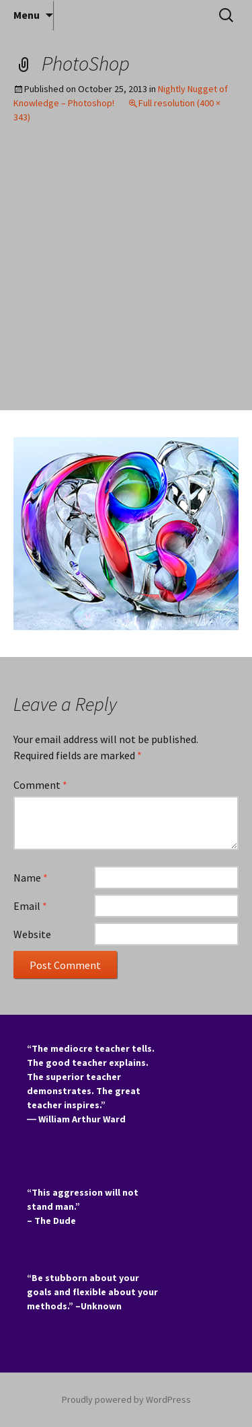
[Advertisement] (126, 277)
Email (30, 906)
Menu (26, 15)
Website (32, 934)
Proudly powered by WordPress (126, 1399)
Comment (40, 785)
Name (30, 877)
